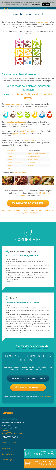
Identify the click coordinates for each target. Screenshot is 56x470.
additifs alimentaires (28, 131)
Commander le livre (43, 453)
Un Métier (16, 211)
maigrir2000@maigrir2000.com (13, 433)
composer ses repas (12, 104)
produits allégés (19, 134)
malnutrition (29, 141)
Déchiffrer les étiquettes (34, 162)
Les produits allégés (33, 159)
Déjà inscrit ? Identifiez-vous (28, 387)
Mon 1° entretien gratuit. (43, 463)
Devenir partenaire (32, 213)
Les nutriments (11, 150)
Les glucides (10, 156)
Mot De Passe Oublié (45, 396)
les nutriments (43, 22)
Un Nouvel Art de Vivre (41, 211)
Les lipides (9, 159)
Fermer (46, 5)
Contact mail (6, 431)
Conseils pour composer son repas (36, 153)
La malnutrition (31, 165)
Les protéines (10, 153)
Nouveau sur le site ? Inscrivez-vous (28, 378)
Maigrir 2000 (7, 211)
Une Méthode (27, 211)
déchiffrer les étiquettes (16, 122)
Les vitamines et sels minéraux (15, 162)
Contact (8, 413)
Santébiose (6, 448)
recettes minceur (19, 173)
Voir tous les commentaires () (32, 346)
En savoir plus (35, 5)
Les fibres (9, 165)
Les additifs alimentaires (34, 156)
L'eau (8, 168)
